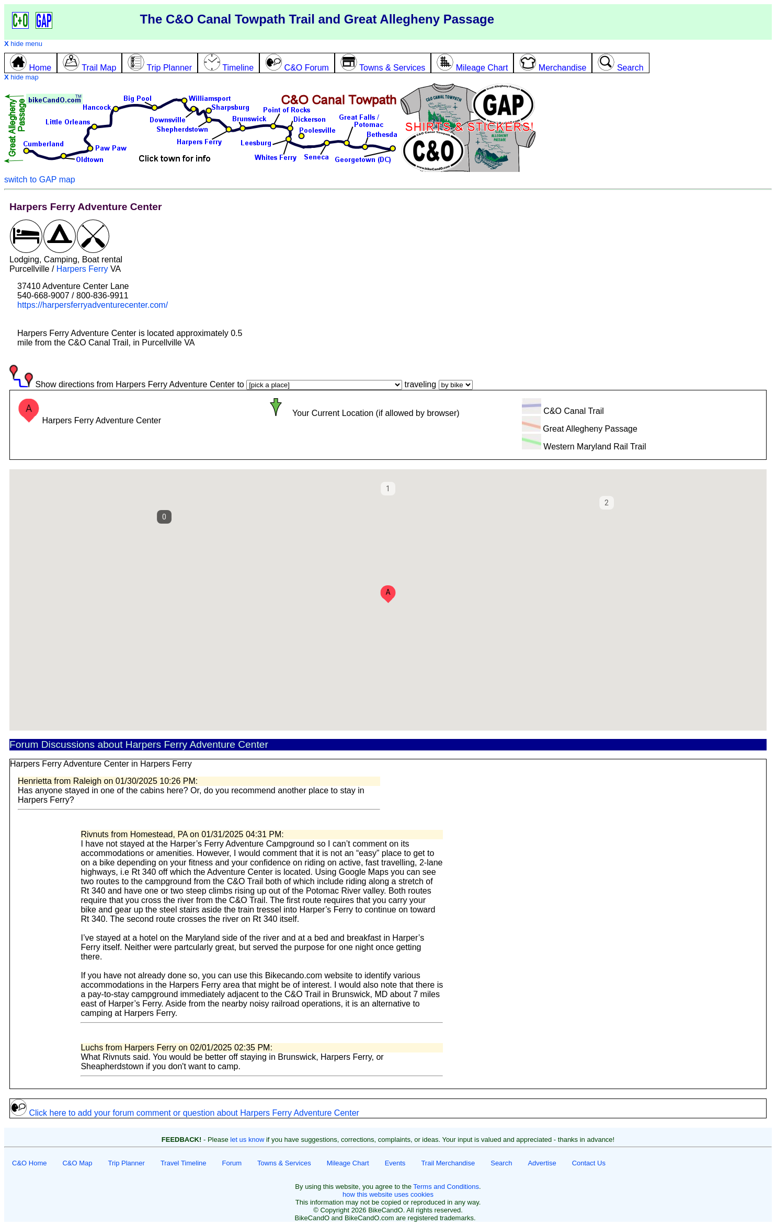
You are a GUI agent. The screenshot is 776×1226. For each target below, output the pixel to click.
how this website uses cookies (388, 1194)
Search (501, 1163)
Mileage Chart (348, 1163)
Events (395, 1163)
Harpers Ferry (82, 268)
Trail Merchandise (448, 1163)
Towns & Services (284, 1163)
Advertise (542, 1163)
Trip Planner (126, 1163)
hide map (21, 77)
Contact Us (589, 1163)
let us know (247, 1139)
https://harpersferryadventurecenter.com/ (92, 304)
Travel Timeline (184, 1163)
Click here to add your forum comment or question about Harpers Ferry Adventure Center (184, 1112)
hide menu (23, 44)
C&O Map (77, 1163)
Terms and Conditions (446, 1186)
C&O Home (29, 1163)
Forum (232, 1163)
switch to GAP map (39, 179)
